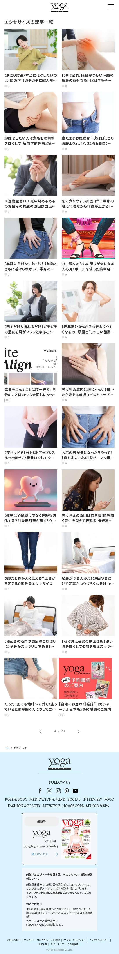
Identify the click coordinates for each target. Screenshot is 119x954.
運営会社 (42, 944)
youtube (75, 791)
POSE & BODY (16, 799)
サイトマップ (57, 944)
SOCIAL (74, 799)
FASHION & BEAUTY (24, 806)
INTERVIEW (92, 799)
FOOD (109, 799)
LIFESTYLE (51, 806)
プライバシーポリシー (75, 940)
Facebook (41, 791)
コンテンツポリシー (99, 940)
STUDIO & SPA (97, 806)
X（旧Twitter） (50, 791)
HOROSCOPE (73, 806)
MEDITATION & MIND (47, 799)
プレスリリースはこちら (36, 940)
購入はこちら (40, 854)
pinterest (67, 791)
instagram (58, 791)
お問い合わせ (13, 940)
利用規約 (55, 940)
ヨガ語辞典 (72, 944)
